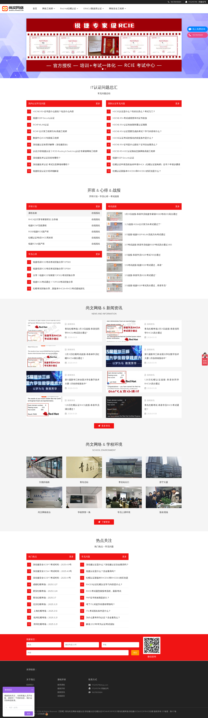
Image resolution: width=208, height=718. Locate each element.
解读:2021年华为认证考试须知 (100, 624)
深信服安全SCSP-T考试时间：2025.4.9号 (52, 565)
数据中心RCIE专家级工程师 (46, 138)
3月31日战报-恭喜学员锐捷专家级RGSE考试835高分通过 (151, 214)
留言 (135, 653)
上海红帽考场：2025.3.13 (45, 611)
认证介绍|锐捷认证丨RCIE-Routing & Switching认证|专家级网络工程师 (65, 151)
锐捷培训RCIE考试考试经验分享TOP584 (52, 269)
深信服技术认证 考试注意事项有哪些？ (51, 164)
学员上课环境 (124, 512)
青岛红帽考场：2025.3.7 (44, 598)
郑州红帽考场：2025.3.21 (45, 624)
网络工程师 (48, 8)
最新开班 (61, 689)
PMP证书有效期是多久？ (97, 598)
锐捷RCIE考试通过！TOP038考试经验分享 (53, 282)
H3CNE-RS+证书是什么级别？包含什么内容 (53, 111)
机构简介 (30, 685)
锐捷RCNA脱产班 (36, 244)
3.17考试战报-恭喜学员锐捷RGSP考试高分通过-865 (148, 245)
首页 (35, 9)
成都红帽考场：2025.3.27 (45, 584)
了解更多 (104, 522)
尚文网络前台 (44, 512)
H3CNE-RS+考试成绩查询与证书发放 (130, 118)
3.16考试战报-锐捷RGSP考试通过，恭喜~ (143, 265)
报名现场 (163, 512)
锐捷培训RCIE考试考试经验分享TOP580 (52, 262)
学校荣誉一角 (84, 512)
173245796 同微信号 (100, 689)
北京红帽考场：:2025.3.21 (45, 604)
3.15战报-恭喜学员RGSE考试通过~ (140, 275)
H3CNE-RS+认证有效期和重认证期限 (130, 125)
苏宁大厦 (163, 482)
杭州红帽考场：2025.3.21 (45, 618)
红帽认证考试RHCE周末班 (40, 238)
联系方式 (92, 680)
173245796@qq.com (100, 685)
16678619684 (174, 2)
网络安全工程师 (117, 8)
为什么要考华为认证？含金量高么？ (103, 618)
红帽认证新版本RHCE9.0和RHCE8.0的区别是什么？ (137, 171)
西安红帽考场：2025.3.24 (45, 591)
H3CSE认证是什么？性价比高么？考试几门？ (134, 111)
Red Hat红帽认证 (69, 8)
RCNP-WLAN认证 (41, 125)
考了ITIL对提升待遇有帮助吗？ (100, 604)
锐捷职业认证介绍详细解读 (46, 171)
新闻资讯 (61, 692)
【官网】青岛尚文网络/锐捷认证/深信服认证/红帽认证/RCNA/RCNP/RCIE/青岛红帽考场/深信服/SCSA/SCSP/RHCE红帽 (105, 711)
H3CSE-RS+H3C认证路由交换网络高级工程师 (134, 151)
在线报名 (96, 219)
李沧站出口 (124, 482)
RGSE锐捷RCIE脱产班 (38, 232)
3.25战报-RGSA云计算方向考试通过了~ (143, 224)
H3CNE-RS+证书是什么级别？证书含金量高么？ (135, 145)
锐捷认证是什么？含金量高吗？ (101, 571)
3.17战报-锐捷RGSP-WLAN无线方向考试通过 (145, 235)
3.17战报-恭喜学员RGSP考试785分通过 (143, 255)
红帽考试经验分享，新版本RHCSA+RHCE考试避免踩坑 (58, 289)
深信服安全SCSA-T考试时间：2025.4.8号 (52, 571)
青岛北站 (84, 482)
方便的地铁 (44, 482)
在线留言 (61, 696)
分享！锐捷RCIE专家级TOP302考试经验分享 (54, 275)
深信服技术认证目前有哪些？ (47, 158)
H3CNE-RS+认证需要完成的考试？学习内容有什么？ (137, 131)
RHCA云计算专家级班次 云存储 (43, 219)
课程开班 (61, 680)
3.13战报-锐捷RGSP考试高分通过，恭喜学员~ (146, 285)
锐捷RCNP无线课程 (37, 225)
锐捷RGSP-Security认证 (44, 118)
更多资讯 (104, 426)
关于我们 (30, 680)
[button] (102, 69)
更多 (98, 104)
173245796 (195, 2)
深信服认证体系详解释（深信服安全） (51, 145)
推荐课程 (61, 685)
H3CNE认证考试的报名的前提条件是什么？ (133, 138)
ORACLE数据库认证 (93, 8)
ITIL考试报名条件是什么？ (98, 611)
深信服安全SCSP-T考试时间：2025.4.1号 (52, 578)
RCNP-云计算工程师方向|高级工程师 (50, 131)
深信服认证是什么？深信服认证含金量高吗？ (107, 565)
